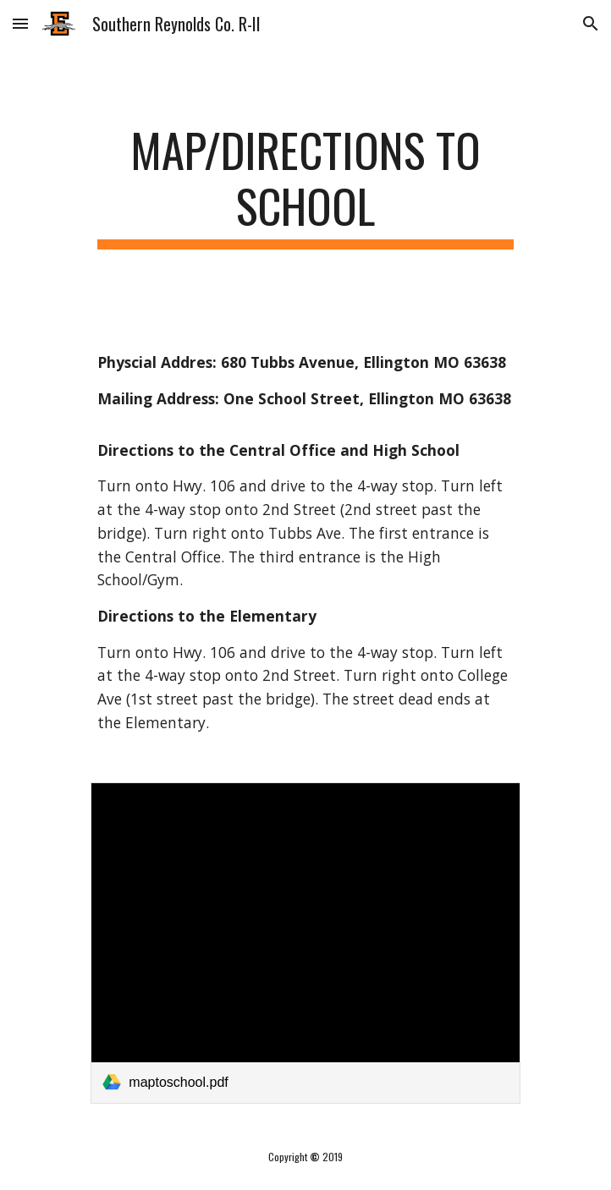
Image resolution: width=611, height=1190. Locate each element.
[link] (305, 943)
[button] (20, 23)
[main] (305, 185)
